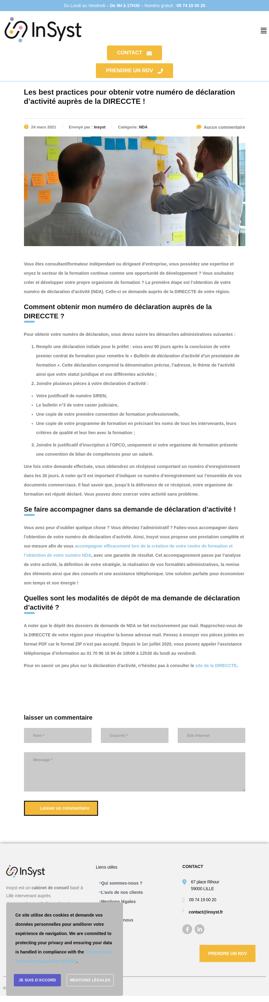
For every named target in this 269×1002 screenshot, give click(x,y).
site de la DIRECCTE (216, 665)
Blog (106, 929)
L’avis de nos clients (122, 892)
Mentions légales (118, 901)
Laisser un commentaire (61, 808)
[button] (264, 31)
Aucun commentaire (220, 127)
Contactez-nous (117, 920)
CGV (105, 910)
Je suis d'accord (37, 980)
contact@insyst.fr (206, 912)
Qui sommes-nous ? (122, 883)
